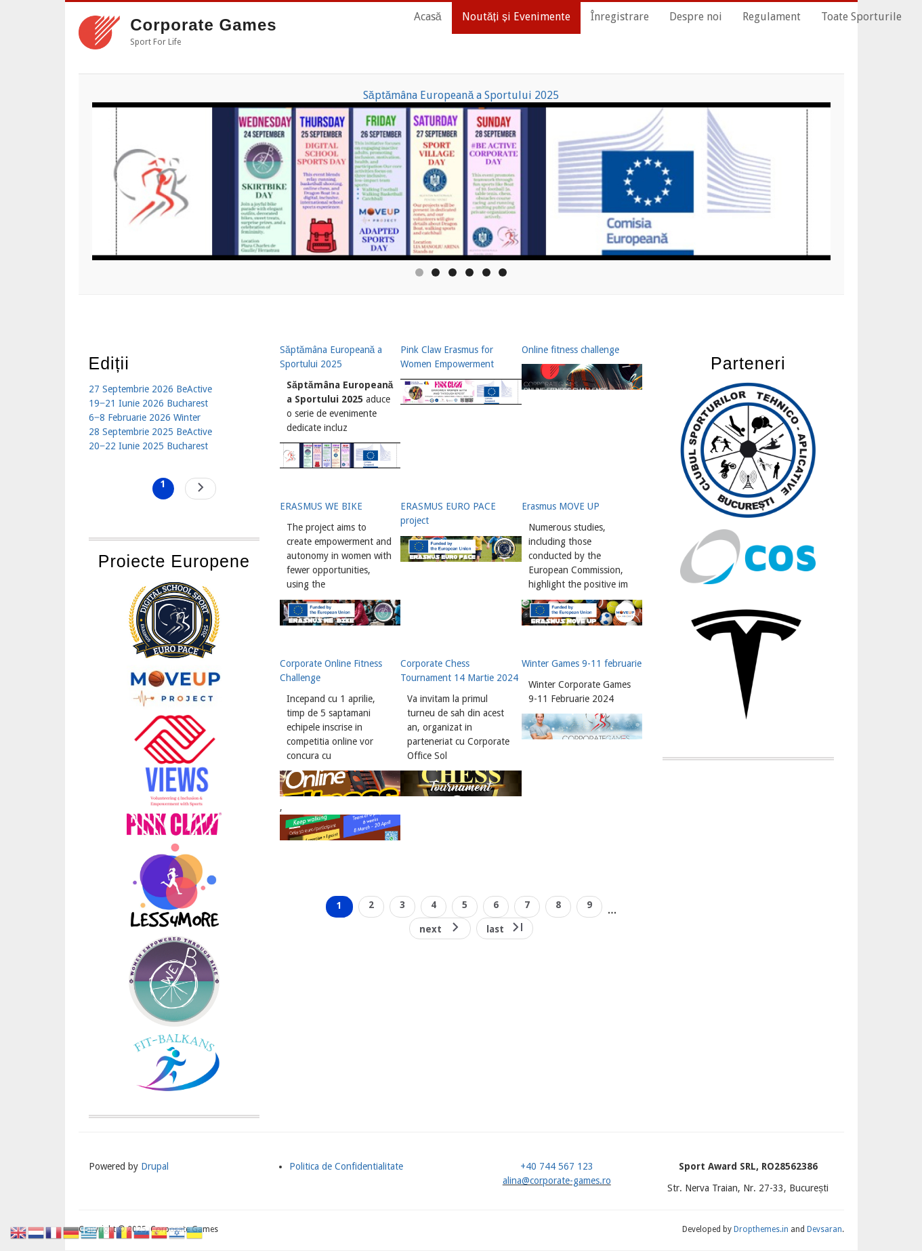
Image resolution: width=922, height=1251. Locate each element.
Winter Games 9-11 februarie (582, 663)
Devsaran (824, 1229)
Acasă (428, 16)
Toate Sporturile (861, 16)
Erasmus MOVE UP (561, 506)
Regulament (771, 16)
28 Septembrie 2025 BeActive (150, 431)
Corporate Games (203, 25)
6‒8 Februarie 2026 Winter (145, 417)
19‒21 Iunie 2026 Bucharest (148, 403)
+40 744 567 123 (556, 1166)
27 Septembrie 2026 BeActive (150, 389)
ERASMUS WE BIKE (321, 506)
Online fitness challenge (570, 349)
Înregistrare (620, 16)
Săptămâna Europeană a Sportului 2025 (461, 95)
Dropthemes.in (761, 1229)
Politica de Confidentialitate (346, 1166)
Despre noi (695, 16)
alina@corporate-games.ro (557, 1180)
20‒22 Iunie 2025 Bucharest (148, 445)
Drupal (155, 1166)
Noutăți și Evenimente (516, 16)
